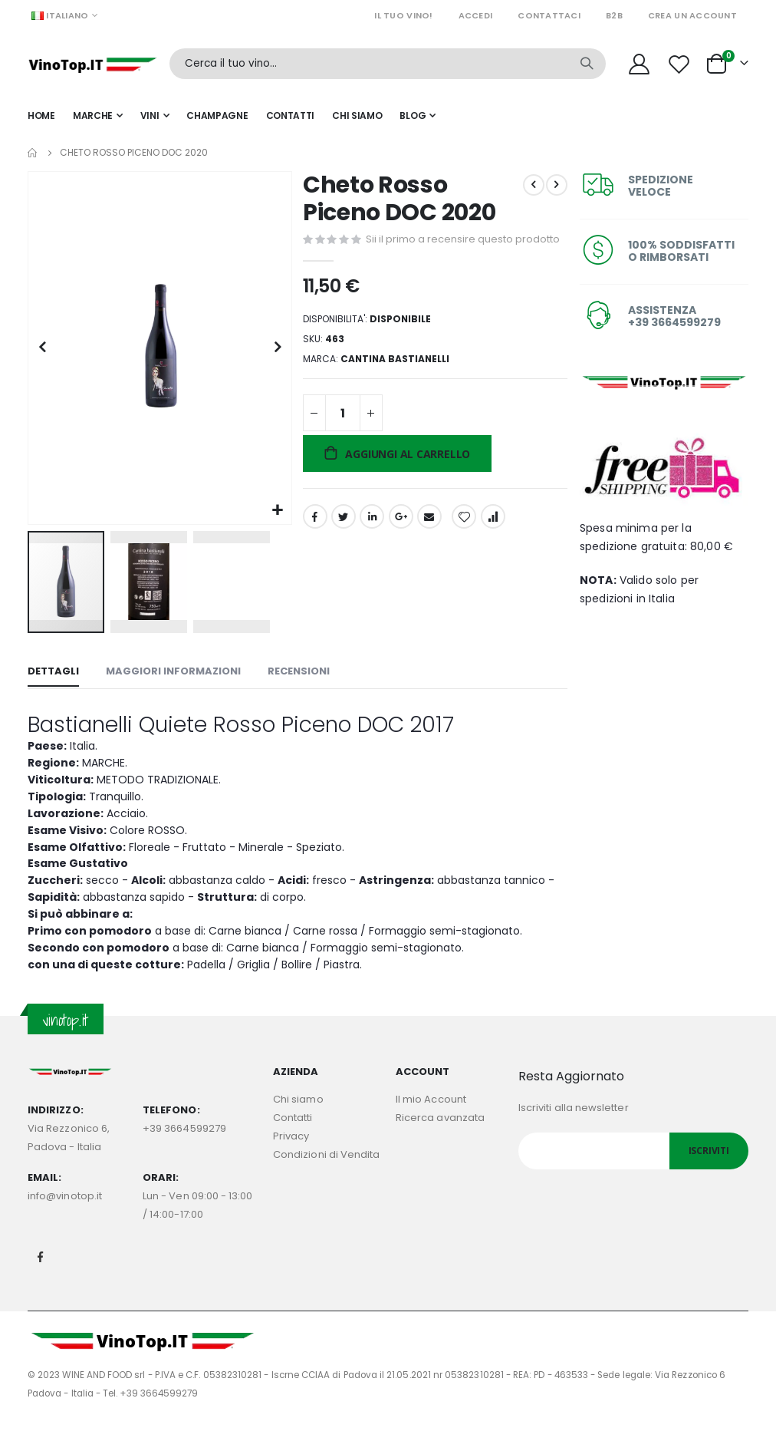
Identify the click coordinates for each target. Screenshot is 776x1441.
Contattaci (549, 15)
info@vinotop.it (65, 1215)
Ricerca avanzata (440, 1136)
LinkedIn (371, 541)
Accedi (476, 15)
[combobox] (387, 63)
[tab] (53, 670)
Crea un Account (692, 15)
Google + (399, 541)
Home (33, 152)
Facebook (313, 541)
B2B (614, 15)
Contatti (293, 1136)
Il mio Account (431, 1118)
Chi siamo (298, 1118)
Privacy (291, 1155)
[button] (276, 507)
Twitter (342, 541)
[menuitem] (418, 115)
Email (428, 541)
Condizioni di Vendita (326, 1173)
